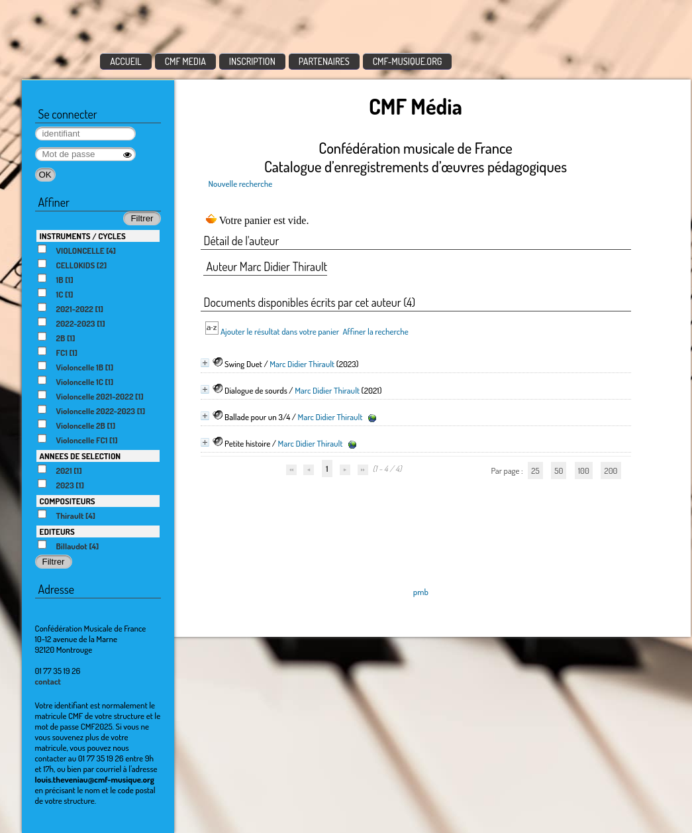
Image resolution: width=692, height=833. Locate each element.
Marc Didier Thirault (302, 364)
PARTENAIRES (324, 61)
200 (610, 470)
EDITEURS (57, 531)
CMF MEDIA (185, 61)
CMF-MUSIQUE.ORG (407, 61)
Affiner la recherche (375, 331)
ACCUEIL (126, 61)
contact (48, 681)
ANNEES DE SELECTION (80, 456)
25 (535, 470)
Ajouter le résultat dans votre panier (280, 331)
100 (583, 470)
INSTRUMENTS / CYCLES (83, 236)
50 (558, 470)
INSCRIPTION (252, 61)
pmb (420, 591)
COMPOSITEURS (67, 501)
